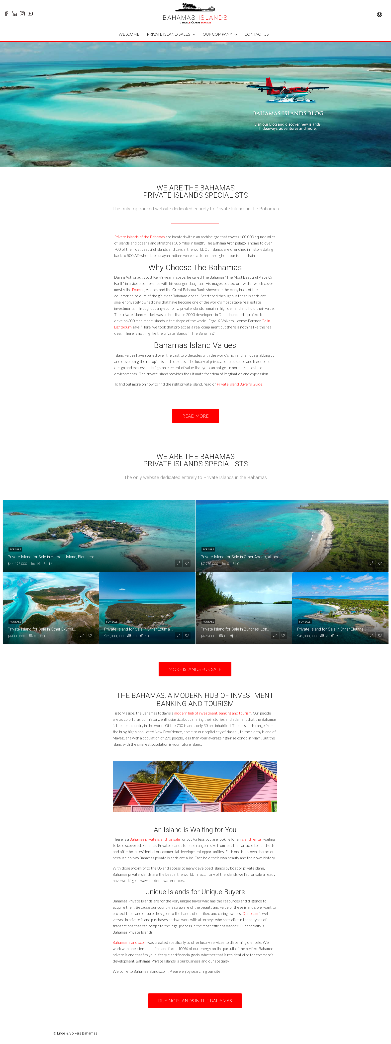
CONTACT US (256, 34)
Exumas (138, 289)
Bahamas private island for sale (155, 839)
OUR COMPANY (217, 34)
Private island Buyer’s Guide (240, 384)
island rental (251, 839)
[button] (195, 416)
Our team (250, 913)
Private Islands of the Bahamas (139, 237)
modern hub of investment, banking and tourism (212, 713)
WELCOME (129, 34)
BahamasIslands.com (130, 942)
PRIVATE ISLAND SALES (168, 34)
